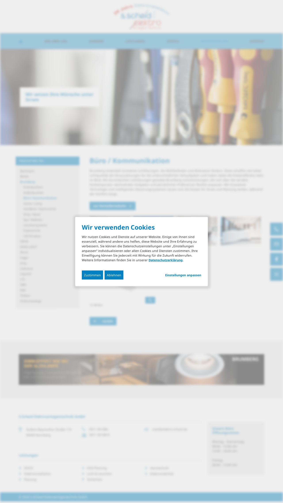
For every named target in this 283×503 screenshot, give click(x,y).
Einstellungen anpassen (183, 275)
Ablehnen (114, 275)
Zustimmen (92, 275)
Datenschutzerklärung (166, 260)
